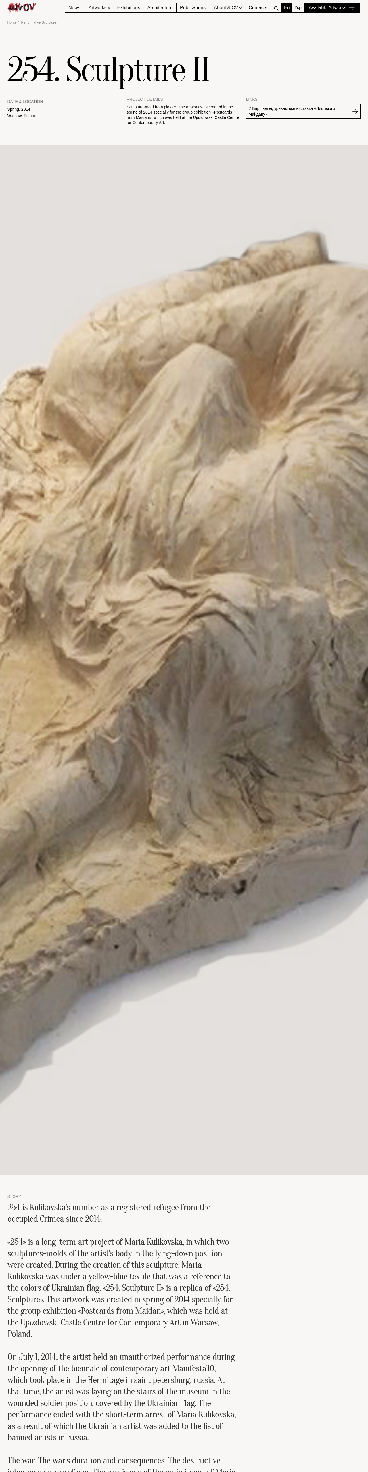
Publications (193, 7)
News (74, 7)
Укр (298, 7)
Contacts (258, 7)
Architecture (160, 7)
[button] (99, 8)
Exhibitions (128, 7)
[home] (36, 7)
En (287, 7)
